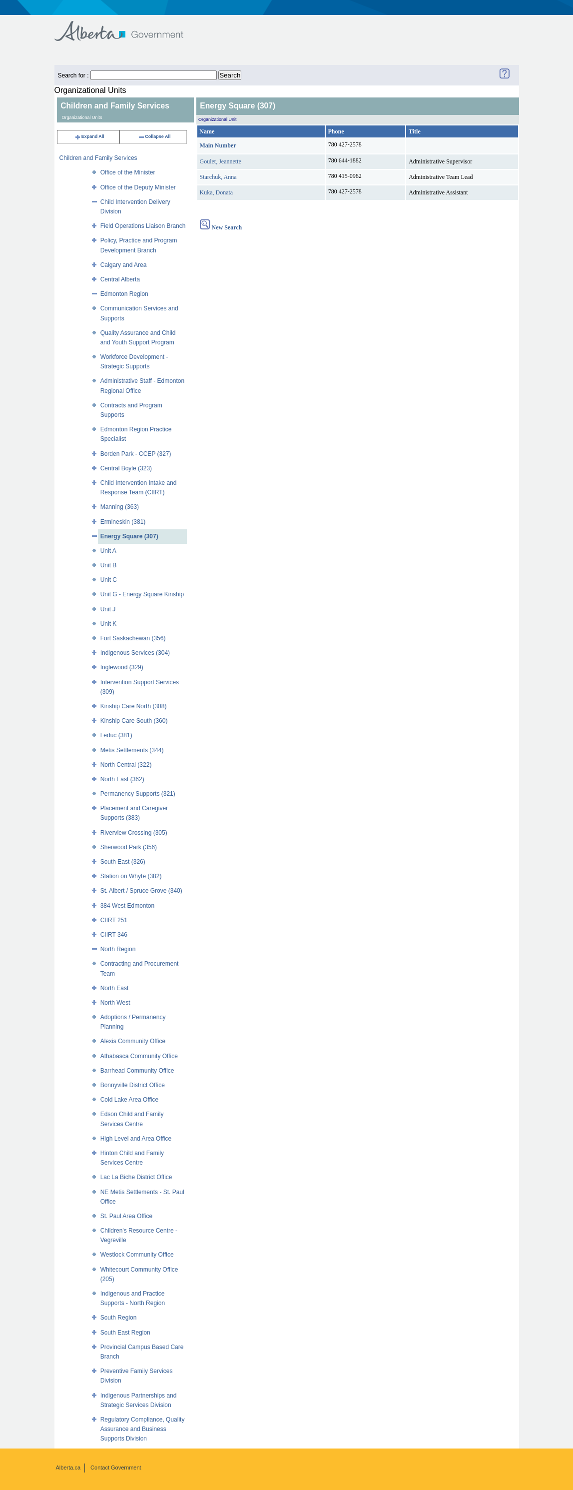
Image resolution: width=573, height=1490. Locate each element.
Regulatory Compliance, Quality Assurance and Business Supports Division (142, 1429)
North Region (118, 949)
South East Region (125, 1332)
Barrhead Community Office (137, 1070)
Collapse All (154, 136)
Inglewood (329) (121, 667)
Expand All (89, 136)
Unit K (108, 623)
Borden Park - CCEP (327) (135, 453)
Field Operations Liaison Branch (143, 225)
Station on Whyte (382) (131, 876)
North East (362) (122, 779)
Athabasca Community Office (139, 1056)
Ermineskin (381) (123, 521)
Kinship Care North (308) (133, 706)
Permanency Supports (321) (137, 793)
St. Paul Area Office (126, 1216)
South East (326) (122, 861)
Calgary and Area (123, 264)
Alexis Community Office (132, 1041)
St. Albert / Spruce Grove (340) (141, 890)
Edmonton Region (124, 293)
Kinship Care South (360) (134, 720)
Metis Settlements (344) (132, 750)
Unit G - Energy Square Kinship (142, 594)
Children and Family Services (98, 157)
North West (115, 1002)
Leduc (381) (116, 735)
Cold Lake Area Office (129, 1099)
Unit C (108, 579)
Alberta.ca (68, 1468)
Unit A (108, 550)
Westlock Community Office (137, 1254)
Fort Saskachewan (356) (133, 638)
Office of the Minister (127, 172)
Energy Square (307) (129, 536)
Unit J (108, 609)
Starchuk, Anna (218, 176)
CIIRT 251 (113, 920)
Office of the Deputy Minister (138, 187)
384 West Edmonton (127, 905)
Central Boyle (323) (126, 468)
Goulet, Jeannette (220, 161)
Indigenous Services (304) (135, 652)
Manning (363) (119, 506)
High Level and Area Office (136, 1138)
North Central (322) (126, 764)
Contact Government (115, 1468)
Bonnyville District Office (132, 1085)
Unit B (108, 565)
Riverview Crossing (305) (133, 832)
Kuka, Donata (216, 192)
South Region (118, 1317)
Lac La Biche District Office (136, 1177)
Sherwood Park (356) (128, 847)
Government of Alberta (127, 26)
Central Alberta (120, 279)
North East (114, 988)
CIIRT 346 (113, 934)
